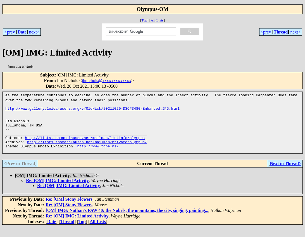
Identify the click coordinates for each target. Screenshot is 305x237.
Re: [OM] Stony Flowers (69, 209)
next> (34, 32)
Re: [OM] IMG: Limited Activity (57, 190)
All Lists (157, 20)
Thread (281, 32)
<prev (9, 32)
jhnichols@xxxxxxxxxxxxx (106, 80)
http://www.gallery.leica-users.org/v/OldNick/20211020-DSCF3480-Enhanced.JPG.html (92, 109)
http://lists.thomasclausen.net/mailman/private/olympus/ (87, 150)
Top (144, 20)
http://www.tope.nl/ (97, 155)
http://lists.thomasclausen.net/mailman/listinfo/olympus (85, 145)
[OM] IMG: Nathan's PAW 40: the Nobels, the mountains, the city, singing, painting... (127, 220)
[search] (140, 31)
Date (22, 32)
